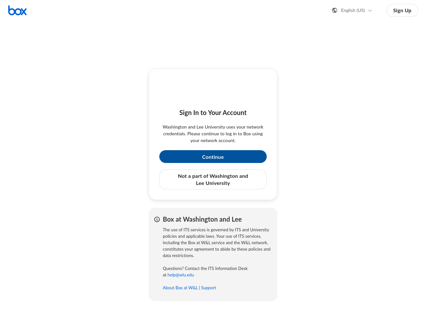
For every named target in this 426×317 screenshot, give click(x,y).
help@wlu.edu (181, 274)
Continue (213, 157)
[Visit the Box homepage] (17, 10)
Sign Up (402, 10)
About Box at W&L (180, 287)
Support (208, 287)
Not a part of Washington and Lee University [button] (213, 179)
